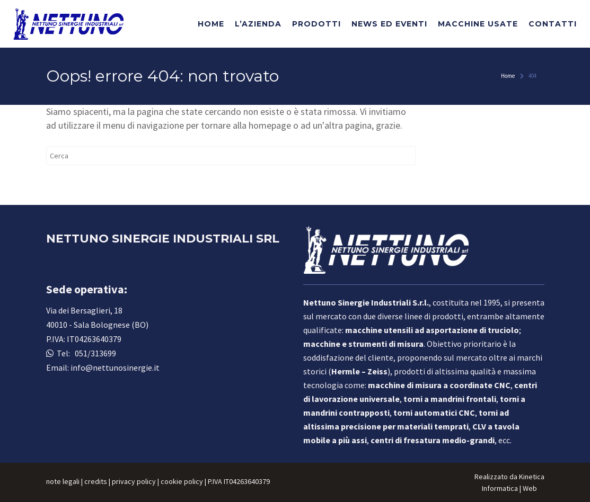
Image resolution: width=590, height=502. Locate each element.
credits (95, 481)
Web (530, 488)
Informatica (500, 488)
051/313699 (94, 353)
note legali (63, 481)
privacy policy (134, 481)
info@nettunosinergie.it (115, 367)
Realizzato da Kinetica (509, 476)
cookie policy (182, 481)
